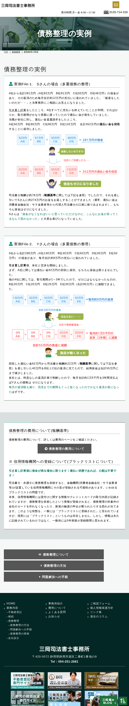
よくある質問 (57, 588)
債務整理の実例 (19, 610)
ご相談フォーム (100, 579)
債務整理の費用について (66, 448)
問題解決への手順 (107, 554)
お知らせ (54, 592)
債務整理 (16, 52)
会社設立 (13, 614)
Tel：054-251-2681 (64, 638)
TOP (6, 52)
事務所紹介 (55, 579)
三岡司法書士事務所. (59, 691)
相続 (11, 592)
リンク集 (96, 588)
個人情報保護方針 (101, 584)
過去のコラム (99, 592)
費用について (57, 584)
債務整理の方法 (65, 554)
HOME (11, 579)
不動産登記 (15, 588)
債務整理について (25, 554)
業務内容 (12, 584)
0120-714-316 (114, 12)
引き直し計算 (17, 110)
